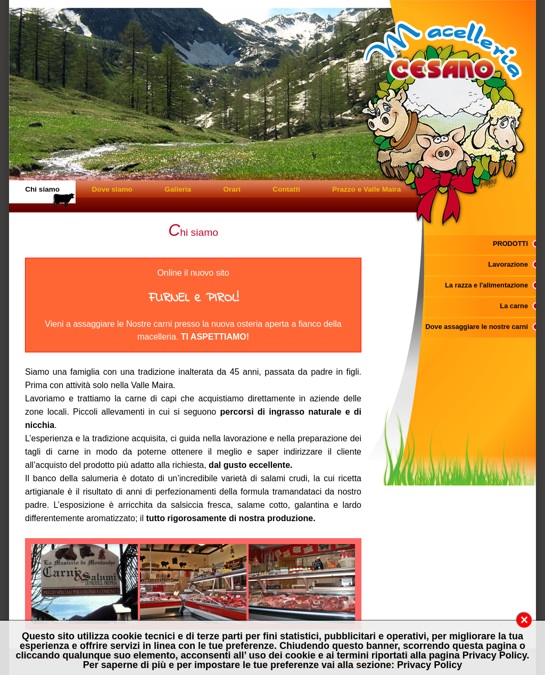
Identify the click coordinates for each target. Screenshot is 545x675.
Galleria (177, 189)
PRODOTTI (510, 244)
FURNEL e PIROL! (193, 298)
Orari (232, 189)
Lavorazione (508, 264)
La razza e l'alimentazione (486, 285)
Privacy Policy (429, 665)
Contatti (286, 189)
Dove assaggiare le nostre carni (476, 327)
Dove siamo (112, 189)
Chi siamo (42, 189)
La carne (514, 306)
